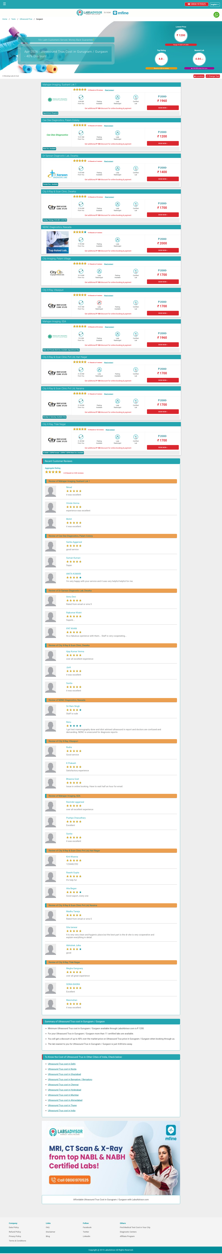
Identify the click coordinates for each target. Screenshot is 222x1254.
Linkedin (86, 1236)
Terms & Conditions (17, 1241)
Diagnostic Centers (128, 1232)
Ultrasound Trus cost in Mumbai (63, 1095)
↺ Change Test (212, 76)
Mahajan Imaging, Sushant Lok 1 (59, 84)
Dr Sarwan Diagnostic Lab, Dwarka (60, 155)
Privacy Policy (15, 1236)
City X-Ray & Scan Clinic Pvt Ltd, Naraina (63, 388)
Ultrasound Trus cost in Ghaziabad (64, 1074)
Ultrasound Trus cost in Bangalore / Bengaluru (70, 1079)
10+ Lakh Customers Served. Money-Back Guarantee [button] (66, 40)
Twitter (86, 1232)
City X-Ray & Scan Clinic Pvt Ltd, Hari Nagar (65, 357)
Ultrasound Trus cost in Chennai (63, 1084)
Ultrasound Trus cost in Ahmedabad (65, 1100)
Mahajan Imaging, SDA (54, 321)
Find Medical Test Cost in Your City (135, 1227)
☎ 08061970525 (197, 4)
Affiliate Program (127, 1236)
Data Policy (14, 1227)
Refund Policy (15, 1232)
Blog (48, 1236)
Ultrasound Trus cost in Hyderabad (64, 1090)
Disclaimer (50, 1232)
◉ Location (199, 76)
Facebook (87, 1227)
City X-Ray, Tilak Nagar (54, 424)
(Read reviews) (109, 90)
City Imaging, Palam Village (57, 258)
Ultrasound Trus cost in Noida (62, 1069)
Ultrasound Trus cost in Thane (62, 1105)
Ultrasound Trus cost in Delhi (62, 1064)
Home (4, 19)
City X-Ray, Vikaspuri (53, 290)
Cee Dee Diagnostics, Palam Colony (61, 120)
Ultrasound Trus (26, 19)
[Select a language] (215, 4)
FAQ (47, 1227)
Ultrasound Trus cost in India (61, 1110)
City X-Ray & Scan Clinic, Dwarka (59, 191)
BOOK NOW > (163, 108)
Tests (13, 19)
